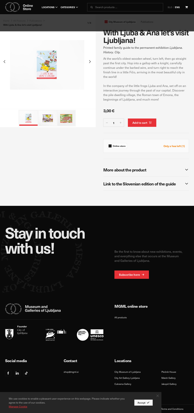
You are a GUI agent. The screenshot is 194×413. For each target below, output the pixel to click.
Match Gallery (168, 377)
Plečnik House (168, 371)
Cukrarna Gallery (122, 383)
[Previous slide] (4, 61)
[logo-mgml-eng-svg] (33, 308)
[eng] (54, 333)
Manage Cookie (18, 406)
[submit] (91, 7)
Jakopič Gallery (169, 383)
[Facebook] (8, 373)
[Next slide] (90, 61)
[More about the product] (146, 170)
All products (120, 317)
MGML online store (130, 306)
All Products (19, 20)
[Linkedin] (17, 373)
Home (6, 20)
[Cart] (186, 7)
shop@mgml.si (71, 371)
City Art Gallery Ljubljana (127, 377)
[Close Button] (157, 396)
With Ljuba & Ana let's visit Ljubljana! (22, 24)
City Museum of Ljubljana (127, 371)
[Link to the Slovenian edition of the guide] (146, 184)
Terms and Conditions (172, 408)
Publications (35, 20)
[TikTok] (26, 373)
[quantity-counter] (113, 123)
